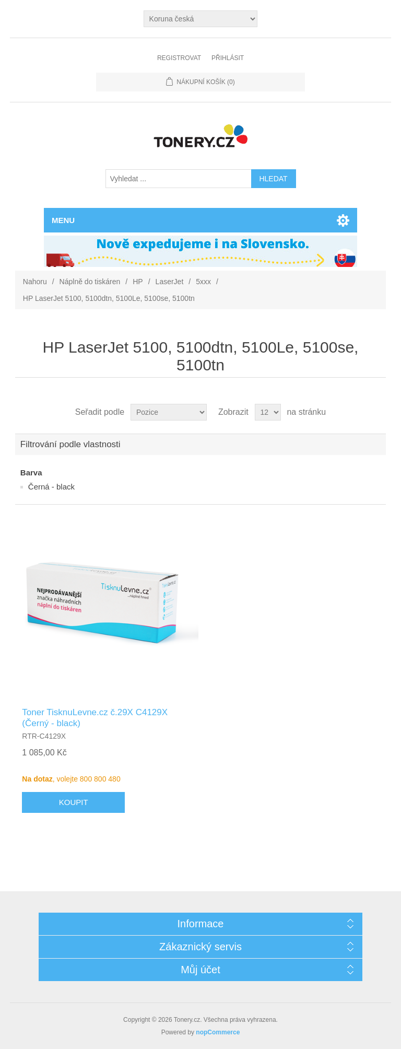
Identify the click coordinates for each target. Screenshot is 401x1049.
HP (138, 281)
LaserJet (170, 281)
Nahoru (35, 281)
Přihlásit (227, 58)
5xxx (203, 281)
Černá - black (51, 486)
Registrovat (179, 58)
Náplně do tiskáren (90, 281)
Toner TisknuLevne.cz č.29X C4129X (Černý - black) (95, 717)
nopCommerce (218, 1032)
